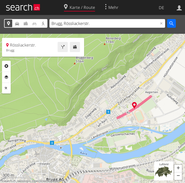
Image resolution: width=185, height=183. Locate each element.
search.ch (10, 181)
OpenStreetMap (42, 181)
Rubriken (6, 66)
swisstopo (24, 181)
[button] (178, 168)
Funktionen (6, 88)
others (59, 181)
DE (161, 7)
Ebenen (6, 77)
